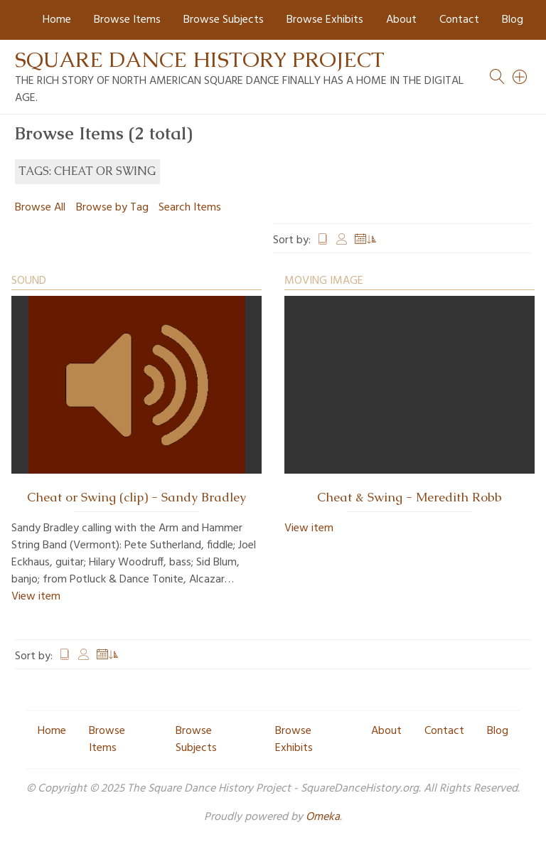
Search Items (190, 207)
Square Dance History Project (200, 59)
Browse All (40, 207)
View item (35, 596)
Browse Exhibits (325, 20)
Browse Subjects (223, 20)
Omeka (323, 817)
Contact (459, 20)
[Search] (520, 76)
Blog (512, 20)
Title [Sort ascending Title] (322, 240)
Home (57, 20)
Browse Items (127, 20)
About (401, 20)
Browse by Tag (112, 207)
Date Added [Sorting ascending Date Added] (366, 240)
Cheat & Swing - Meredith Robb (409, 497)
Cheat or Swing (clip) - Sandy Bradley (136, 497)
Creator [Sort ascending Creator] (342, 240)
